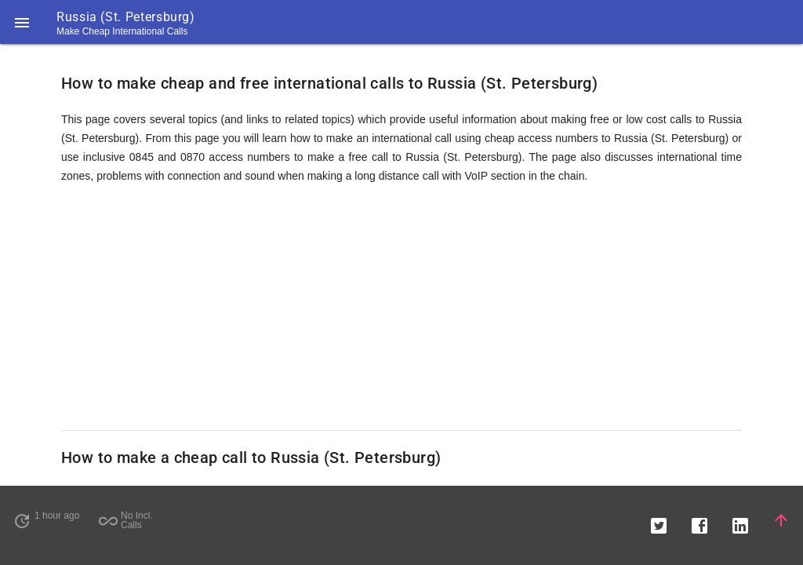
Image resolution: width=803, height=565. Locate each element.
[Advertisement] (401, 307)
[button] (22, 22)
